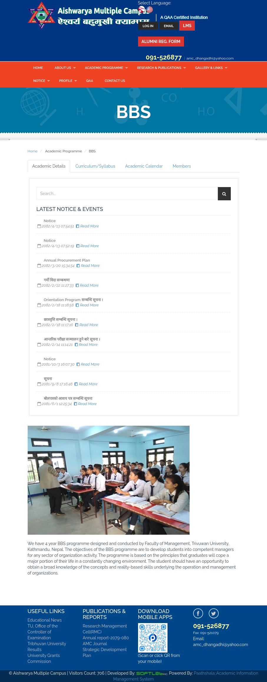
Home (38, 68)
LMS (187, 25)
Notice (39, 81)
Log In (148, 26)
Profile (65, 81)
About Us (63, 68)
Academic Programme (104, 68)
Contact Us (115, 81)
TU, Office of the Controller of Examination (43, 632)
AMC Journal (95, 643)
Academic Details (49, 166)
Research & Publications (159, 68)
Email (169, 26)
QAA (89, 81)
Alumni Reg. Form (161, 41)
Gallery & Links (209, 68)
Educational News (45, 620)
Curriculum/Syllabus (95, 166)
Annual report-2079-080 (106, 637)
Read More (87, 226)
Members (182, 166)
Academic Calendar (143, 166)
